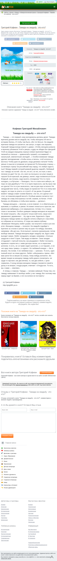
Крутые (3, 515)
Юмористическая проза (40, 61)
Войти (41, 2)
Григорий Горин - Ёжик (47, 348)
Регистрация (50, 2)
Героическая (32, 506)
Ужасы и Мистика (33, 517)
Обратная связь (33, 547)
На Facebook (11, 39)
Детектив (3, 506)
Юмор (5, 482)
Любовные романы (9, 450)
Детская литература (9, 466)
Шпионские (4, 520)
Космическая (32, 511)
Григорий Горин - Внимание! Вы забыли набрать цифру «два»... (28, 350)
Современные (5, 538)
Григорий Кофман (39, 53)
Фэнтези (30, 520)
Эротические (5, 540)
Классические (5, 513)
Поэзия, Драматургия (9, 487)
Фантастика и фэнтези (10, 448)
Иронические (5, 509)
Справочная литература (10, 477)
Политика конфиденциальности (37, 545)
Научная (30, 513)
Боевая (30, 504)
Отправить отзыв (7, 435)
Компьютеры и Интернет (10, 485)
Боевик (3, 504)
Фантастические (6, 534)
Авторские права (28, 23)
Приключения (7, 464)
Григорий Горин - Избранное (9, 348)
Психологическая (33, 515)
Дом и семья (7, 469)
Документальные (8, 458)
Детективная (32, 509)
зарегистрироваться (22, 385)
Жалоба (29, 90)
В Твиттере (27, 39)
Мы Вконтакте (36, 43)
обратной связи (6, 558)
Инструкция (42, 100)
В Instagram (44, 39)
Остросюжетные (6, 536)
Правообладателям (34, 542)
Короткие (3, 531)
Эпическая (31, 522)
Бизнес (6, 471)
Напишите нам (38, 94)
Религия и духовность (10, 474)
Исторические (5, 511)
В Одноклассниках (21, 43)
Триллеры (4, 517)
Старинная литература (10, 479)
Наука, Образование (9, 456)
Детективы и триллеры (10, 453)
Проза (5, 461)
